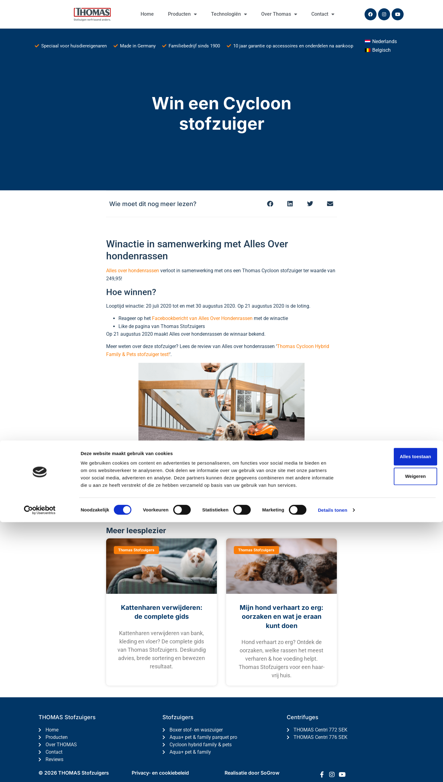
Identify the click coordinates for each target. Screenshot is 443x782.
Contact (322, 14)
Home (147, 14)
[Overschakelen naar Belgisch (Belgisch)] (378, 50)
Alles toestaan (391, 716)
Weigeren (391, 736)
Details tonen (332, 769)
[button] (270, 204)
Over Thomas (279, 14)
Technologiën (229, 14)
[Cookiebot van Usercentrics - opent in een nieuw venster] (40, 770)
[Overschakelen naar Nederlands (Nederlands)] (381, 41)
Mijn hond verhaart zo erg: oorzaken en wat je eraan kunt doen (281, 617)
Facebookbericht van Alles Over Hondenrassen (202, 318)
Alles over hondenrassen (132, 270)
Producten (182, 14)
